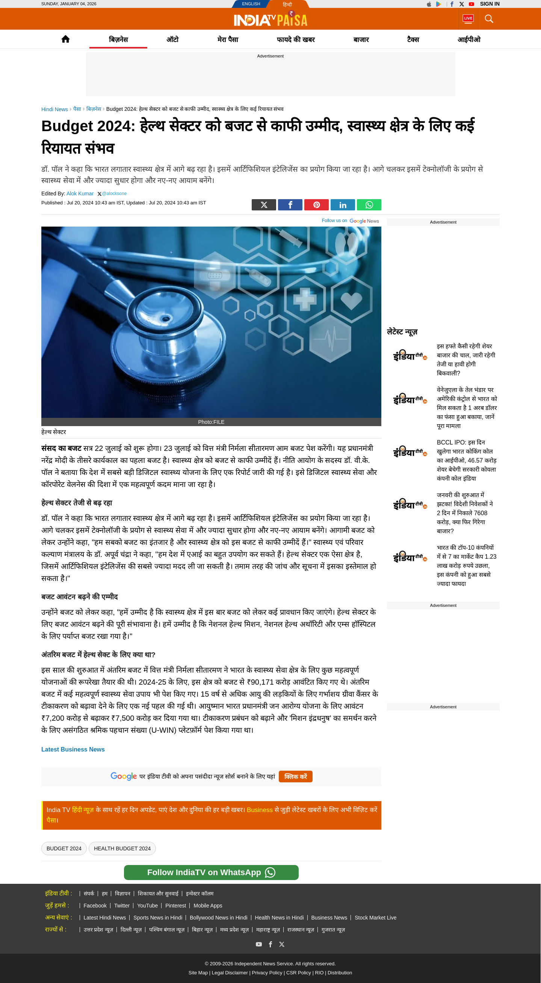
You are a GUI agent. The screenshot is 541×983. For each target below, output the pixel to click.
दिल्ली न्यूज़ (131, 930)
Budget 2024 (64, 848)
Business (260, 810)
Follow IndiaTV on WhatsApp (211, 872)
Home (65, 39)
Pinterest (175, 906)
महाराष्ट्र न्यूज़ (268, 930)
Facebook (95, 906)
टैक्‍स (413, 40)
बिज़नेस (118, 40)
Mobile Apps (207, 906)
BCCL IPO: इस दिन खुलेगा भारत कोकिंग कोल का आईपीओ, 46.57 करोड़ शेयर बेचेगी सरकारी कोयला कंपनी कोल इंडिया (467, 460)
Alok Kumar (80, 194)
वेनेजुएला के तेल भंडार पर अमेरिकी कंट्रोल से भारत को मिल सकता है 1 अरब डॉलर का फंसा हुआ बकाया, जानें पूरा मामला (467, 408)
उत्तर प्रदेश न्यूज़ (98, 930)
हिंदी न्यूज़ (83, 810)
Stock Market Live (375, 918)
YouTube (147, 906)
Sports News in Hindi (157, 918)
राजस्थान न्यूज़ (300, 930)
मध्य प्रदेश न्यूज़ (234, 930)
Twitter (122, 906)
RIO (319, 972)
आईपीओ (469, 40)
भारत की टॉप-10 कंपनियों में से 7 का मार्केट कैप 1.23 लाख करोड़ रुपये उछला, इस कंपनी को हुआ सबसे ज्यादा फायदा (467, 565)
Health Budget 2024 (122, 848)
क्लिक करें (295, 777)
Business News (329, 918)
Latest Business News (73, 749)
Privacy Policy (267, 972)
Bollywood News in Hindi (218, 918)
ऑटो (172, 40)
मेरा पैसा (228, 40)
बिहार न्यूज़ (202, 930)
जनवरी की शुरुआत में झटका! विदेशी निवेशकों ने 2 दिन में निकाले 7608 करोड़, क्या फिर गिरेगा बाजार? (465, 513)
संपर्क (89, 894)
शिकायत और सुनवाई (158, 894)
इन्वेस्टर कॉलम (199, 894)
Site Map (198, 972)
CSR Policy (298, 972)
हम (104, 894)
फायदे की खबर (295, 40)
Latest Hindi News (105, 918)
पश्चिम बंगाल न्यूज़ (166, 930)
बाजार (361, 40)
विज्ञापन (122, 894)
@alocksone (114, 193)
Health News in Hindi (279, 918)
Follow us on (350, 219)
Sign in (490, 4)
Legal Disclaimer (230, 972)
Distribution (340, 972)
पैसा (51, 820)
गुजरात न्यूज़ (333, 930)
